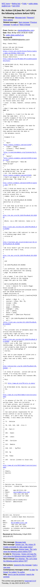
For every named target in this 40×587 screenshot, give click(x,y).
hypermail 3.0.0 (30, 581)
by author (21, 572)
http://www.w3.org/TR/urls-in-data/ (21, 383)
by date (32, 570)
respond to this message (23, 565)
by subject (13, 572)
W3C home (6, 4)
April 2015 (16, 6)
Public (24, 4)
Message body (20, 17)
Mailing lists (16, 4)
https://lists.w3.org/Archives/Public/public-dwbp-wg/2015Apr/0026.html (20, 52)
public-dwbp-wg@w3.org (15, 35)
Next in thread (25, 25)
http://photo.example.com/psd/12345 (17, 145)
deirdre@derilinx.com (26, 30)
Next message (24, 22)
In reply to (15, 25)
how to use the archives (16, 574)
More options (8, 20)
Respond (30, 17)
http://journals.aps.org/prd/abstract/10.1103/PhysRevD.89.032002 (20, 243)
